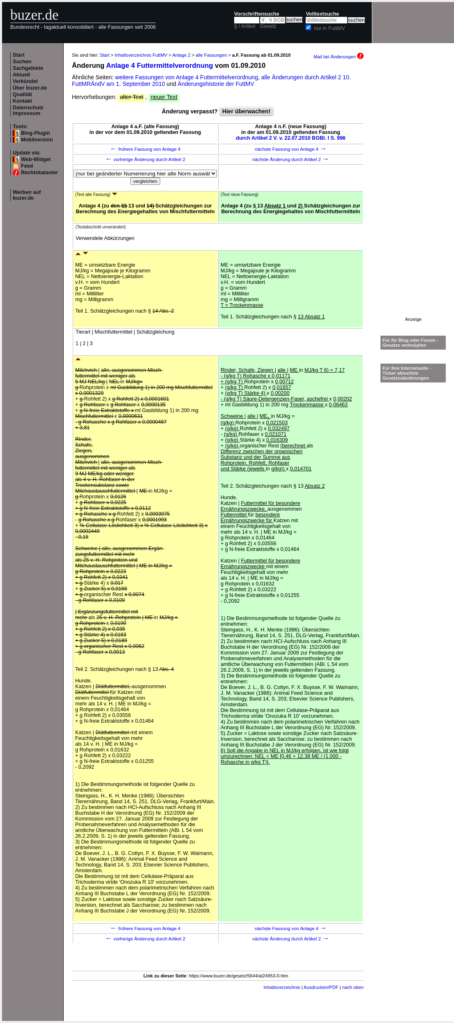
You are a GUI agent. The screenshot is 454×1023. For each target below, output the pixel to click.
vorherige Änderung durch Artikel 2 (145, 159)
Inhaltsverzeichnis (282, 987)
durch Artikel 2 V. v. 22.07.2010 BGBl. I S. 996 (291, 138)
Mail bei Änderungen (338, 56)
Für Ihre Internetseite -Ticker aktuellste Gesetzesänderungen (407, 373)
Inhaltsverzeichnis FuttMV (141, 55)
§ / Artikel (245, 26)
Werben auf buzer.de (27, 195)
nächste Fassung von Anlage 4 (291, 149)
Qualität (22, 94)
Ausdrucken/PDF (321, 987)
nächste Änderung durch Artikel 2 (290, 159)
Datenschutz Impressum (28, 110)
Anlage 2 (181, 55)
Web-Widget (36, 159)
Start (19, 55)
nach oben (353, 987)
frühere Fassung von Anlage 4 (145, 149)
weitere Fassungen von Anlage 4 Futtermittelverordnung (186, 77)
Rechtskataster (39, 172)
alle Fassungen (211, 55)
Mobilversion (37, 140)
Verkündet (25, 81)
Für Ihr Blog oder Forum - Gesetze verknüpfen (410, 343)
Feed (27, 166)
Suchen (22, 62)
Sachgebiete (28, 68)
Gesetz (268, 26)
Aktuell (21, 75)
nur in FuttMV (329, 28)
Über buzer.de (30, 88)
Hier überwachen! (246, 111)
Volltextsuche (322, 14)
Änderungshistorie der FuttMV (216, 84)
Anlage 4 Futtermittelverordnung (159, 65)
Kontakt (22, 101)
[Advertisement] (413, 193)
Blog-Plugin (35, 133)
